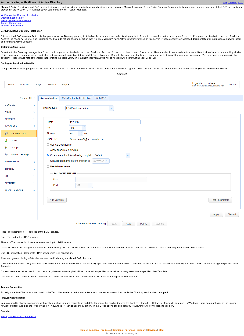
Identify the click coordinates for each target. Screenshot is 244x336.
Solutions (118, 330)
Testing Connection (11, 23)
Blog (161, 330)
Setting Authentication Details (16, 20)
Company (94, 330)
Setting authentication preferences (18, 316)
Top (225, 2)
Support (141, 330)
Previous (232, 2)
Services (152, 330)
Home (83, 330)
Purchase (130, 330)
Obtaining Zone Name (12, 17)
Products (106, 330)
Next (240, 2)
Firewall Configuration (12, 25)
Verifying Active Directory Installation (19, 15)
